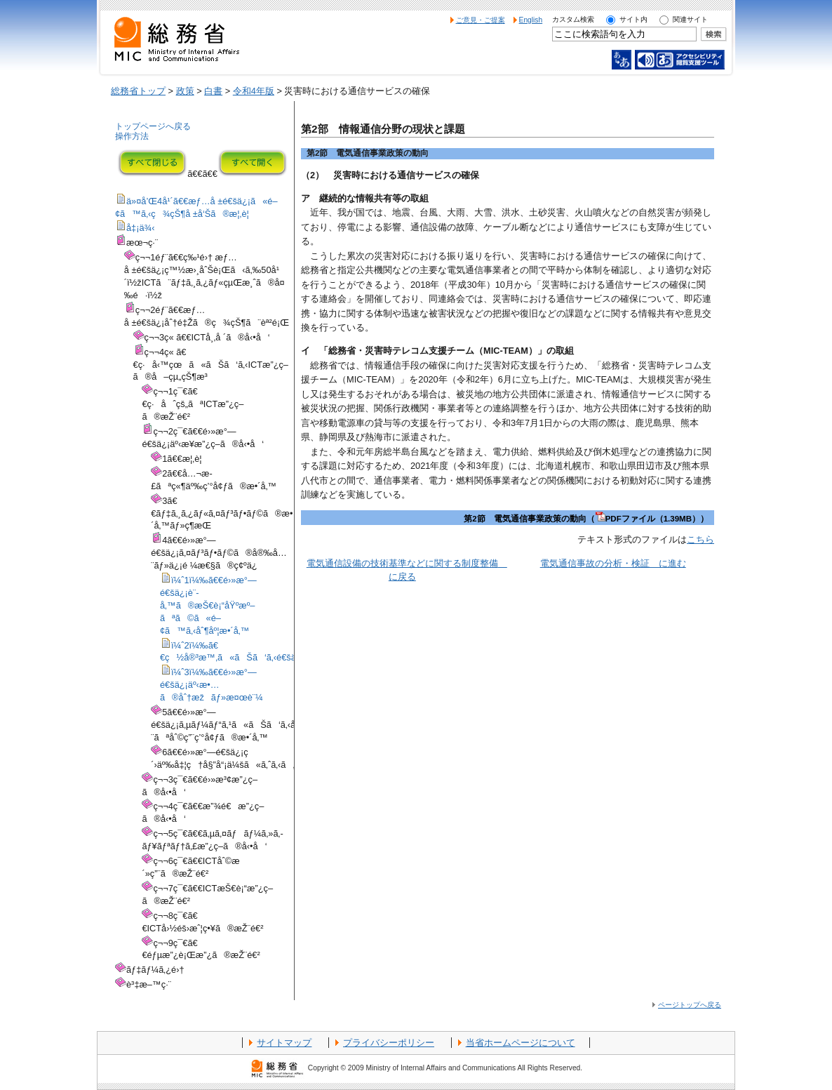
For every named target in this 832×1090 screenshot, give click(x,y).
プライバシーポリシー (388, 1042)
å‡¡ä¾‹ (140, 227)
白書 (213, 91)
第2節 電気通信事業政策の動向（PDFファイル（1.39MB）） (586, 518)
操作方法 (132, 136)
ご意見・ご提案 (480, 20)
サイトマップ (284, 1042)
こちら (700, 539)
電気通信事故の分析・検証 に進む (613, 563)
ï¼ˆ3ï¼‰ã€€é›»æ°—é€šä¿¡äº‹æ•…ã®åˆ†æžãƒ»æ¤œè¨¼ (211, 685)
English (531, 20)
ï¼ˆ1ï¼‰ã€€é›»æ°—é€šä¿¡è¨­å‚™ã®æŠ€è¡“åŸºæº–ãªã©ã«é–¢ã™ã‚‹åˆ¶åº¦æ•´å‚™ (208, 605)
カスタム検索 (573, 19)
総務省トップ (138, 91)
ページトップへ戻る (689, 1005)
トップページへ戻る (153, 126)
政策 (185, 91)
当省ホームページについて (520, 1042)
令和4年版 (253, 91)
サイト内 (633, 19)
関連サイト (690, 19)
